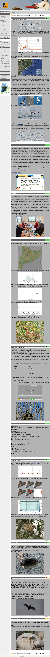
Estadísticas (2, 46)
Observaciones (2, 15)
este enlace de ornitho (20, 124)
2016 (29, 545)
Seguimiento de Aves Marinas (40, 128)
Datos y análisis (2, 20)
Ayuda (1, 41)
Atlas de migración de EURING (38, 463)
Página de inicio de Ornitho (3, 11)
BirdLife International (36, 126)
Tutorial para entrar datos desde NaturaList (16, 173)
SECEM (19, 551)
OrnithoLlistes (23, 270)
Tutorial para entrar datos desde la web (16, 172)
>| (29, 15)
